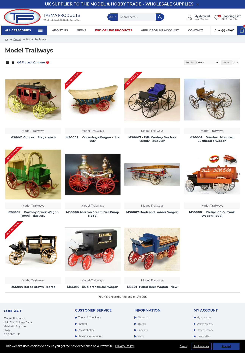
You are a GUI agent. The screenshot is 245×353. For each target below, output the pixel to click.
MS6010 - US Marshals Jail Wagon (92, 287)
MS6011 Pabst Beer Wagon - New (152, 287)
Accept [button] (226, 346)
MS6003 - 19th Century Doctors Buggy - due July (152, 139)
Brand (17, 39)
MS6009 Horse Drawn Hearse (32, 287)
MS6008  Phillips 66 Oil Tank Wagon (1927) (212, 214)
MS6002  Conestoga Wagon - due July (92, 139)
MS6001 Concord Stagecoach (33, 137)
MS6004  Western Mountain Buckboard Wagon (212, 139)
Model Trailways (33, 131)
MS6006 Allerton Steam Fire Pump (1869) (92, 214)
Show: (226, 62)
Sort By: (190, 62)
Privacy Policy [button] (124, 346)
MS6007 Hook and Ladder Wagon (152, 212)
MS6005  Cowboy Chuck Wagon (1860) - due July (33, 214)
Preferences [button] (201, 346)
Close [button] (183, 346)
